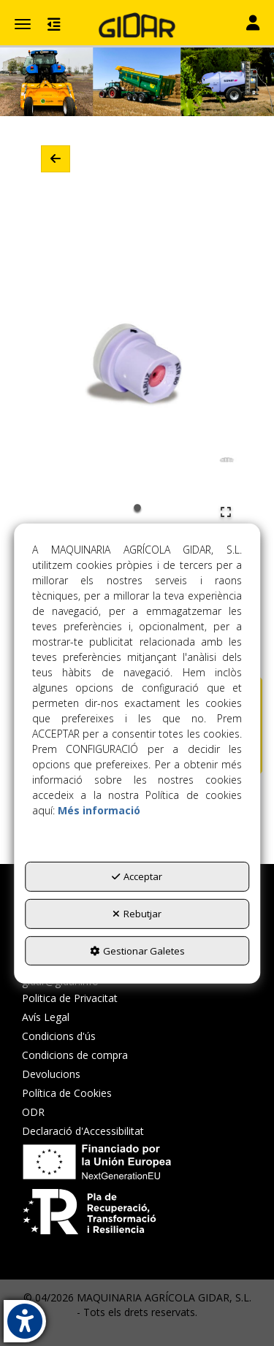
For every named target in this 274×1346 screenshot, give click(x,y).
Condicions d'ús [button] (59, 1036)
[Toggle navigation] (253, 24)
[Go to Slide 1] (137, 507)
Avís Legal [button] (45, 1017)
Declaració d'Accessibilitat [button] (83, 1131)
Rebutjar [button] (137, 913)
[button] (137, 25)
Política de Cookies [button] (67, 1093)
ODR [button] (33, 1112)
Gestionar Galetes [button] (137, 950)
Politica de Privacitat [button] (70, 998)
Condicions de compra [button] (75, 1055)
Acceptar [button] (137, 876)
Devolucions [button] (51, 1074)
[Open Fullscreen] (225, 512)
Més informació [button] (99, 810)
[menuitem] (83, 998)
